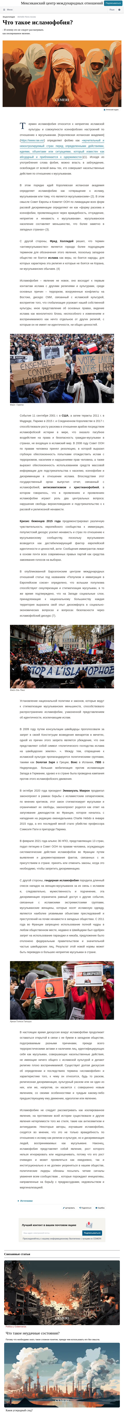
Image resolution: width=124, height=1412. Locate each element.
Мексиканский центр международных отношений (62, 3)
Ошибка (100, 1208)
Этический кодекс (111, 110)
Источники (26, 1201)
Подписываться (113, 3)
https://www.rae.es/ (32, 140)
